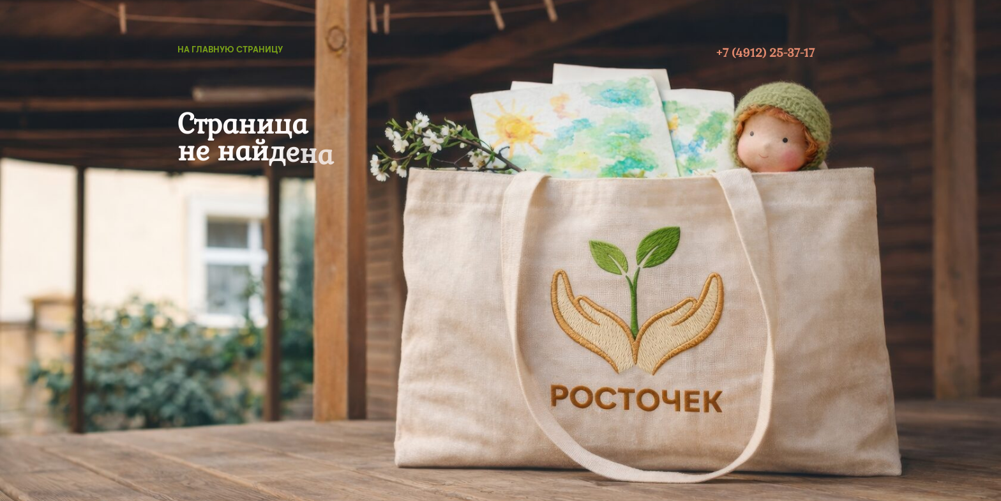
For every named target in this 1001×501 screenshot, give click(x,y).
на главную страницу (230, 49)
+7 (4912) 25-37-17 (765, 52)
